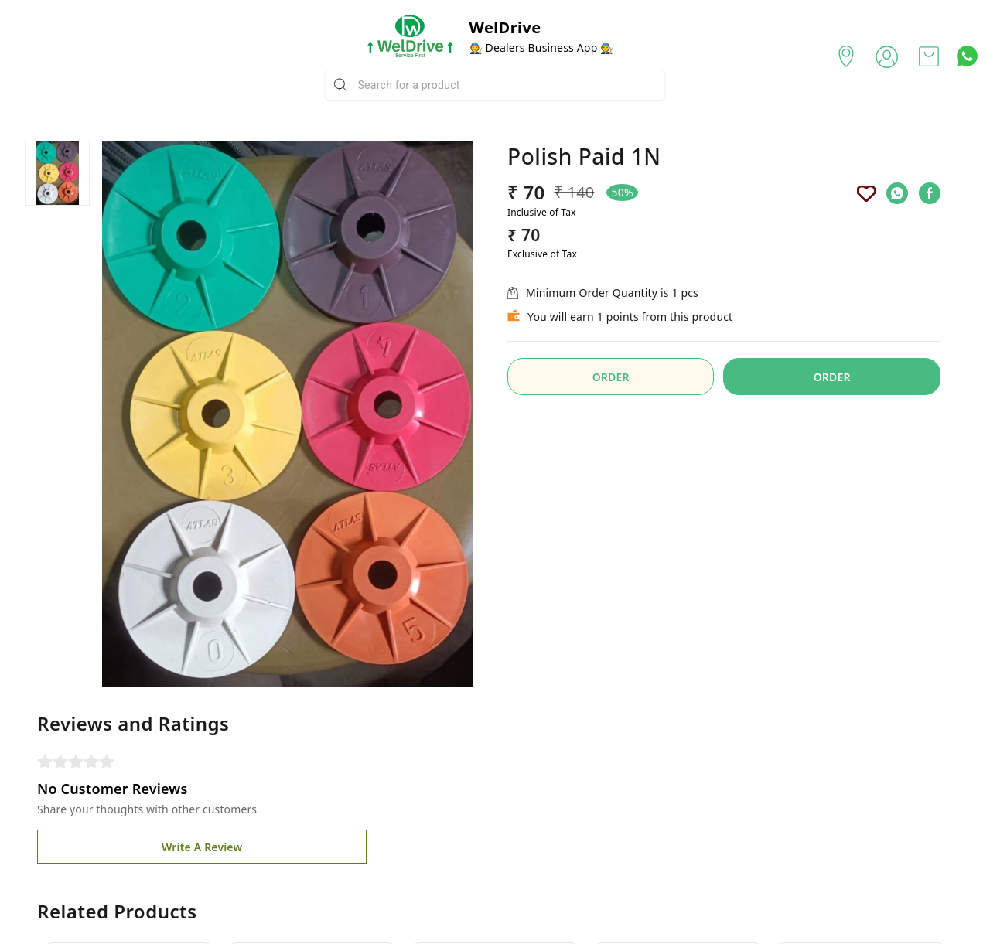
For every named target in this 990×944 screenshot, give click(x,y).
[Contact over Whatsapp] (967, 56)
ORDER (611, 377)
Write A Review (202, 847)
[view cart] (929, 57)
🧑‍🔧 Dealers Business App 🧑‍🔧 (541, 47)
